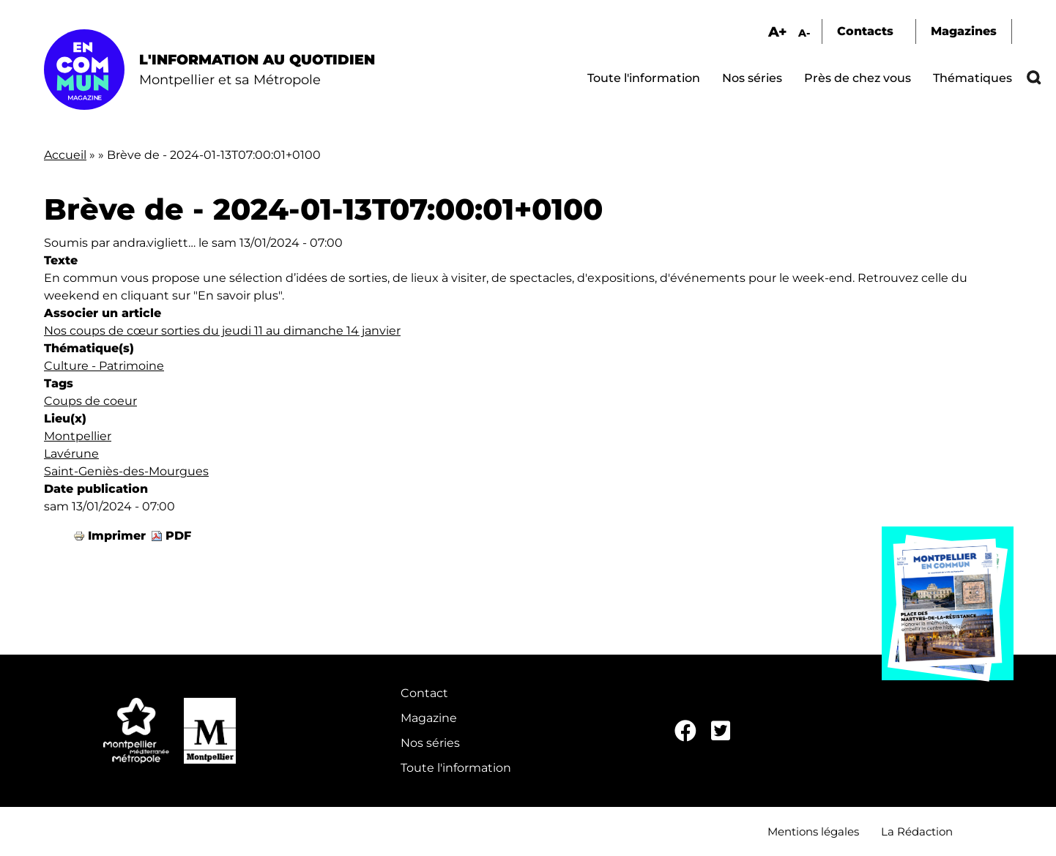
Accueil (65, 155)
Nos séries (752, 78)
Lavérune (71, 454)
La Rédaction (917, 831)
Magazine (429, 718)
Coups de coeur (90, 401)
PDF (178, 536)
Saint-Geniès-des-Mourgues (126, 471)
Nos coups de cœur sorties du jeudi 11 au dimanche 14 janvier (222, 331)
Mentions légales (813, 831)
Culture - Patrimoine (104, 366)
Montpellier (77, 436)
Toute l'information (643, 78)
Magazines (964, 31)
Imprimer (117, 536)
